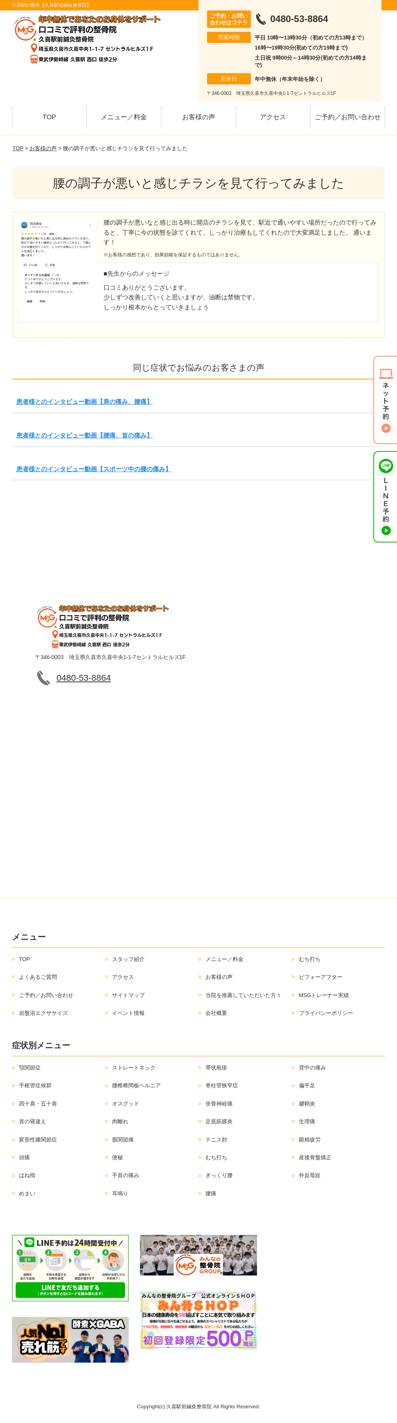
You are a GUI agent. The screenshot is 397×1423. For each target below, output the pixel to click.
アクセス (273, 117)
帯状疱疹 (216, 1067)
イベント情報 (128, 1013)
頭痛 (24, 1157)
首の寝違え (32, 1121)
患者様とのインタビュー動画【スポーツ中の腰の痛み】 (93, 469)
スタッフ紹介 (128, 959)
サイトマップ (128, 995)
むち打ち (310, 959)
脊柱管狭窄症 (221, 1085)
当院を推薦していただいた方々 (243, 995)
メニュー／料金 (124, 117)
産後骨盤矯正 (315, 1157)
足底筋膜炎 (219, 1121)
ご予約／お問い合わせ (348, 117)
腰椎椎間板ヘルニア (136, 1085)
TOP (49, 117)
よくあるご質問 (38, 977)
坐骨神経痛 (219, 1103)
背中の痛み (312, 1067)
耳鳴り (120, 1193)
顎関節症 (30, 1067)
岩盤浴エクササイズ (43, 1013)
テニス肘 (216, 1139)
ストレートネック (133, 1067)
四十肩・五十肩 (38, 1103)
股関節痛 (123, 1139)
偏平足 (307, 1085)
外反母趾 (310, 1175)
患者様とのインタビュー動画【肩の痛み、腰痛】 (84, 401)
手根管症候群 (35, 1085)
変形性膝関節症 (38, 1139)
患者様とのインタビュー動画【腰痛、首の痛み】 (84, 435)
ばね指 (27, 1175)
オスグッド (125, 1103)
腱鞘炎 (307, 1103)
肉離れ (120, 1121)
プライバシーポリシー (326, 1013)
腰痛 (210, 1193)
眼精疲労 (310, 1139)
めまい (27, 1193)
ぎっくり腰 (219, 1175)
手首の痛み (125, 1175)
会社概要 (216, 1013)
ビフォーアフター (320, 977)
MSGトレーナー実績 (324, 995)
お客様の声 (198, 117)
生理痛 (307, 1121)
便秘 (117, 1157)
